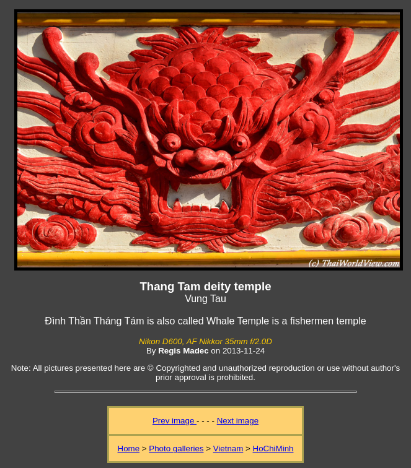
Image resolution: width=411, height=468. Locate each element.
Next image (238, 420)
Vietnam (228, 448)
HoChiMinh (273, 448)
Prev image (174, 420)
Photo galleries (176, 448)
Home (129, 448)
